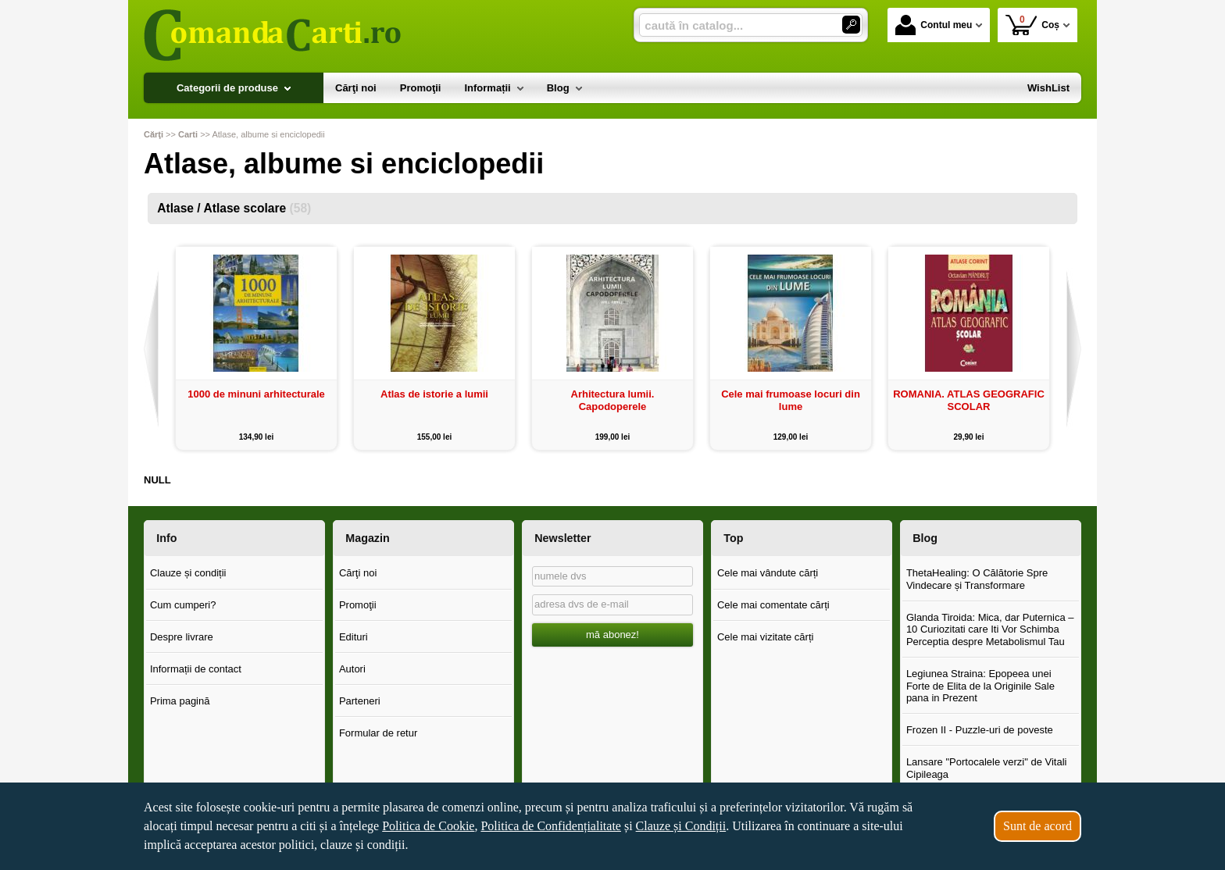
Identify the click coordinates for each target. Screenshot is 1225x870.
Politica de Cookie (428, 826)
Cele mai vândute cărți (767, 573)
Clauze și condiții (188, 573)
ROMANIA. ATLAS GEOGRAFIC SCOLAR (969, 400)
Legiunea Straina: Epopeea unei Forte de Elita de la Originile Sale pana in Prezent (980, 686)
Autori (352, 669)
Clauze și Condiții (681, 826)
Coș (1032, 24)
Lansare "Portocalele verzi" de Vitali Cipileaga (986, 768)
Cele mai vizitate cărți (765, 637)
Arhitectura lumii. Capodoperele (613, 400)
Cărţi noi (358, 573)
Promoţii (358, 605)
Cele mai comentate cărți (773, 605)
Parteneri (359, 701)
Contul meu (933, 25)
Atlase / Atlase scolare (234, 208)
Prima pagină (180, 701)
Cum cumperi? (183, 605)
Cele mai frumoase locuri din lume (790, 400)
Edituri (353, 637)
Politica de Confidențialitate (550, 826)
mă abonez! (612, 634)
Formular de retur (378, 733)
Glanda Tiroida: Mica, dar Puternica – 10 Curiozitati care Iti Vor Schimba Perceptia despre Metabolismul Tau (990, 629)
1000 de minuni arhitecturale (256, 394)
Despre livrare (181, 637)
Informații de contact (195, 669)
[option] (256, 348)
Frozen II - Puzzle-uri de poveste (979, 730)
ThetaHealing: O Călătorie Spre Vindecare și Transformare (977, 579)
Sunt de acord (1037, 826)
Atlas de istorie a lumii (434, 394)
